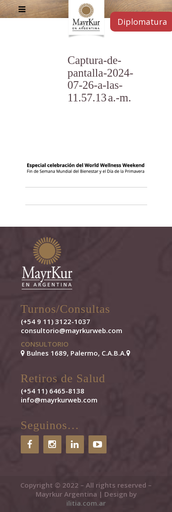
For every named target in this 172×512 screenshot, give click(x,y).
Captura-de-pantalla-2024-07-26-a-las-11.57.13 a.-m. (101, 79)
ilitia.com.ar (86, 502)
